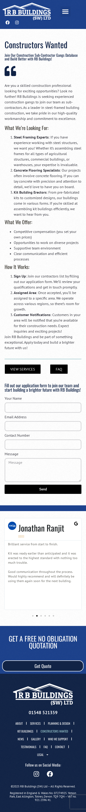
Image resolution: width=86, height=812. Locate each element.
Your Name (13, 398)
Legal (43, 754)
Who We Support (58, 739)
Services (35, 723)
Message (11, 454)
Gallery (36, 739)
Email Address (16, 417)
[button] (65, 11)
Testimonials (28, 746)
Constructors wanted (54, 731)
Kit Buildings (25, 731)
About (19, 723)
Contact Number (17, 435)
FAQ (46, 746)
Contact (60, 746)
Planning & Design (59, 723)
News (21, 739)
